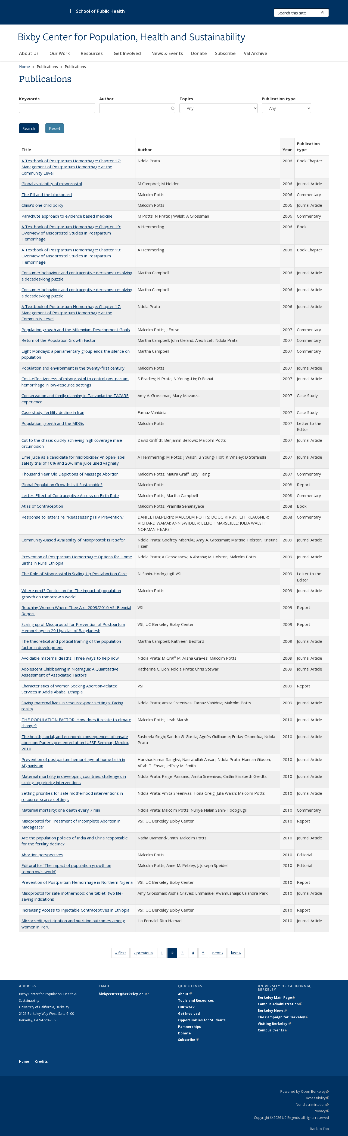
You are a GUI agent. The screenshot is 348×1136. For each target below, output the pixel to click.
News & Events (167, 53)
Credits (41, 1061)
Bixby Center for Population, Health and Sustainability (131, 37)
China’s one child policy (42, 205)
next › (219, 954)
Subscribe (225, 53)
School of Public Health (100, 11)
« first (122, 954)
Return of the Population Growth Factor (58, 340)
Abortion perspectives (42, 854)
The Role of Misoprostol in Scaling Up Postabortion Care (74, 573)
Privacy (321, 1110)
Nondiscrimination (312, 1104)
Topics (186, 98)
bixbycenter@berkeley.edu (124, 994)
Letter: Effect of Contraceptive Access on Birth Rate (70, 495)
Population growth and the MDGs (52, 423)
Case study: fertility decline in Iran (52, 412)
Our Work (61, 53)
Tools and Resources (196, 1000)
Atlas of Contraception (42, 506)
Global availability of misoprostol (51, 183)
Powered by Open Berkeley (304, 1091)
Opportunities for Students (202, 1020)
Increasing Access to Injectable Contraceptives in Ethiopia (75, 910)
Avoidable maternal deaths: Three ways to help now (70, 658)
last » (238, 954)
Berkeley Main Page (276, 997)
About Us (30, 53)
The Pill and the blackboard (46, 194)
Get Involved (129, 53)
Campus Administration (280, 1004)
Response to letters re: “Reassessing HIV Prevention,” (72, 517)
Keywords (29, 98)
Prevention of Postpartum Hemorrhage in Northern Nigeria (77, 882)
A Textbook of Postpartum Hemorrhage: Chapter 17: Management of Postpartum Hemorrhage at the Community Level (71, 167)
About (185, 994)
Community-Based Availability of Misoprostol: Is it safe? (73, 540)
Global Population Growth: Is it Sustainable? (61, 484)
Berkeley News (272, 1010)
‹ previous (145, 954)
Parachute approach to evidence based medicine (67, 216)
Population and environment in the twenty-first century (73, 368)
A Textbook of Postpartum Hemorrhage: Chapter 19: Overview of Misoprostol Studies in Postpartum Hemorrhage (71, 233)
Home (24, 66)
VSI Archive (255, 53)
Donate (199, 53)
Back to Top (319, 1128)
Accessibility (317, 1097)
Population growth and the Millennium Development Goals (75, 329)
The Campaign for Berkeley (283, 1017)
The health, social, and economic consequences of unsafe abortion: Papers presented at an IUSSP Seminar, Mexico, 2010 (75, 742)
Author (106, 98)
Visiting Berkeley (274, 1023)
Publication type (279, 98)
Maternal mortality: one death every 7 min (60, 810)
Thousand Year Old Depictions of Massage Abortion (70, 474)
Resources (93, 53)
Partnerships (189, 1026)
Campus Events (272, 1030)
